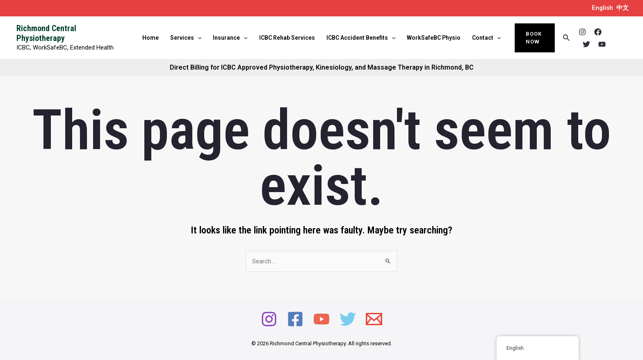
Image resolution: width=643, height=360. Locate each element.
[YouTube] (602, 44)
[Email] (374, 319)
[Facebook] (598, 32)
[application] (197, 37)
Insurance (230, 37)
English (602, 7)
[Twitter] (586, 44)
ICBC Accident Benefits (360, 37)
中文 (622, 7)
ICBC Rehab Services (287, 37)
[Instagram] (582, 32)
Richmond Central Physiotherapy (46, 33)
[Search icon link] (566, 38)
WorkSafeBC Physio (434, 37)
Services (185, 37)
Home (150, 37)
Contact (486, 37)
